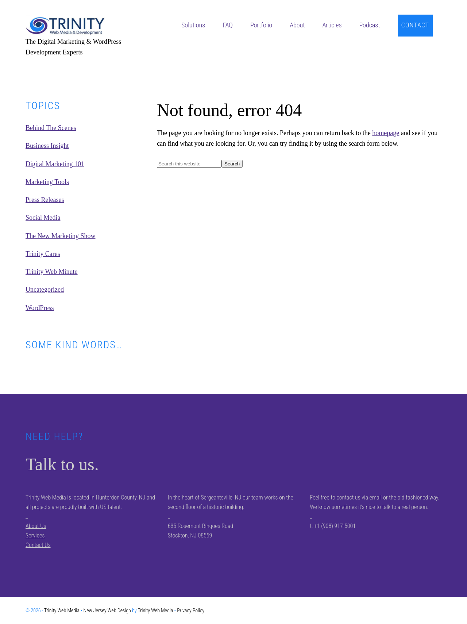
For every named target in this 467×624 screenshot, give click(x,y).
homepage (385, 133)
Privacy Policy (190, 610)
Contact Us (38, 544)
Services (35, 535)
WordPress (40, 307)
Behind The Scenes (51, 127)
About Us (36, 525)
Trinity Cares (43, 253)
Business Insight (47, 145)
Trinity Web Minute (52, 271)
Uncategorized (45, 289)
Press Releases (45, 199)
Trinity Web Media (80, 26)
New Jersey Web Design (107, 610)
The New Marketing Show (60, 236)
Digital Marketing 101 (55, 164)
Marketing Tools (47, 181)
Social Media (43, 217)
